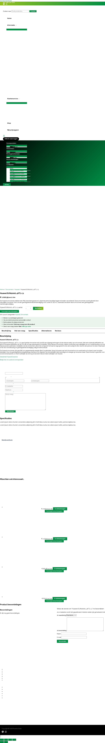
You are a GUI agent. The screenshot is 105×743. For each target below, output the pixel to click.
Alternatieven (46, 331)
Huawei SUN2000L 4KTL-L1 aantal (11, 307)
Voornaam (27, 381)
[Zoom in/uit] (2, 740)
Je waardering (61, 615)
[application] (18, 98)
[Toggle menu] (16, 29)
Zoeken (32, 11)
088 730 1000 (10, 2)
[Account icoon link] (4, 136)
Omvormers (9, 289)
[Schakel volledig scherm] (6, 740)
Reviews (58, 331)
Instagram (8, 371)
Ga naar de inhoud (5, 1)
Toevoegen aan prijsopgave (9, 311)
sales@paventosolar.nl (7, 712)
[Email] (4, 4)
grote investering (40, 613)
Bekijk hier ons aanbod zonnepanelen (11, 360)
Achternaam (53, 381)
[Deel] (10, 740)
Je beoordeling (62, 630)
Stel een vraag (19, 331)
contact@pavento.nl (6, 710)
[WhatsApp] (6, 4)
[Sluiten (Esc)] (14, 740)
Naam (59, 634)
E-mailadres (9, 384)
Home (2, 289)
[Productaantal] (27, 308)
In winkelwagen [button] (60, 509)
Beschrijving (6, 331)
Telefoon (8, 388)
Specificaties (33, 331)
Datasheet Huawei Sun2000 (9, 357)
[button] (16, 25)
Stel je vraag (9, 392)
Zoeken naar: (7, 11)
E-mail (59, 637)
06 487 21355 (4, 707)
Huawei (17, 289)
